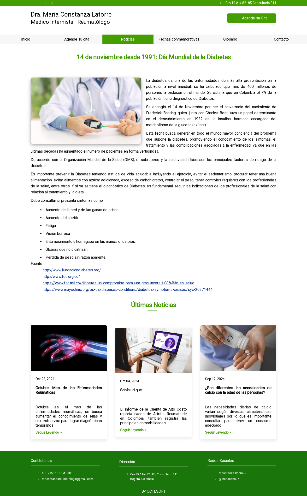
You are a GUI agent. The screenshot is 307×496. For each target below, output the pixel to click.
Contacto (281, 39)
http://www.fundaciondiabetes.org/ (72, 270)
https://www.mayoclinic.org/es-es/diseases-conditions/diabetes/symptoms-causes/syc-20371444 (128, 289)
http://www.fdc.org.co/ (61, 276)
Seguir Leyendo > (48, 432)
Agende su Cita (251, 18)
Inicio (25, 39)
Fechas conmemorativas (179, 39)
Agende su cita (76, 39)
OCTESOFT (156, 491)
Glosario (230, 39)
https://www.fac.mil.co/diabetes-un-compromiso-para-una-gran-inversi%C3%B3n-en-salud (118, 283)
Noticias (128, 39)
